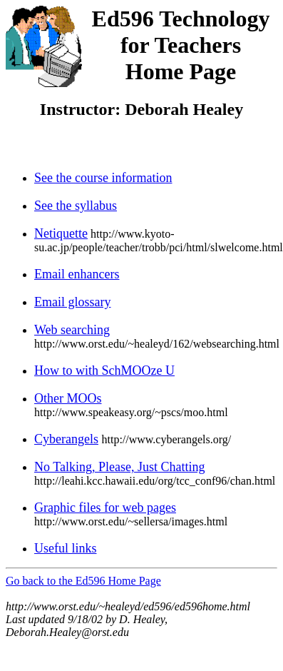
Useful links (65, 548)
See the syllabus (75, 205)
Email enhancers (76, 274)
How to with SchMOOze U (104, 370)
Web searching (72, 330)
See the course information (103, 178)
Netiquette (61, 233)
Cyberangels (66, 439)
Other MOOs (68, 398)
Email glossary (72, 302)
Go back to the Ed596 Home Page (83, 581)
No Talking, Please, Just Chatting (119, 467)
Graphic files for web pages (105, 507)
